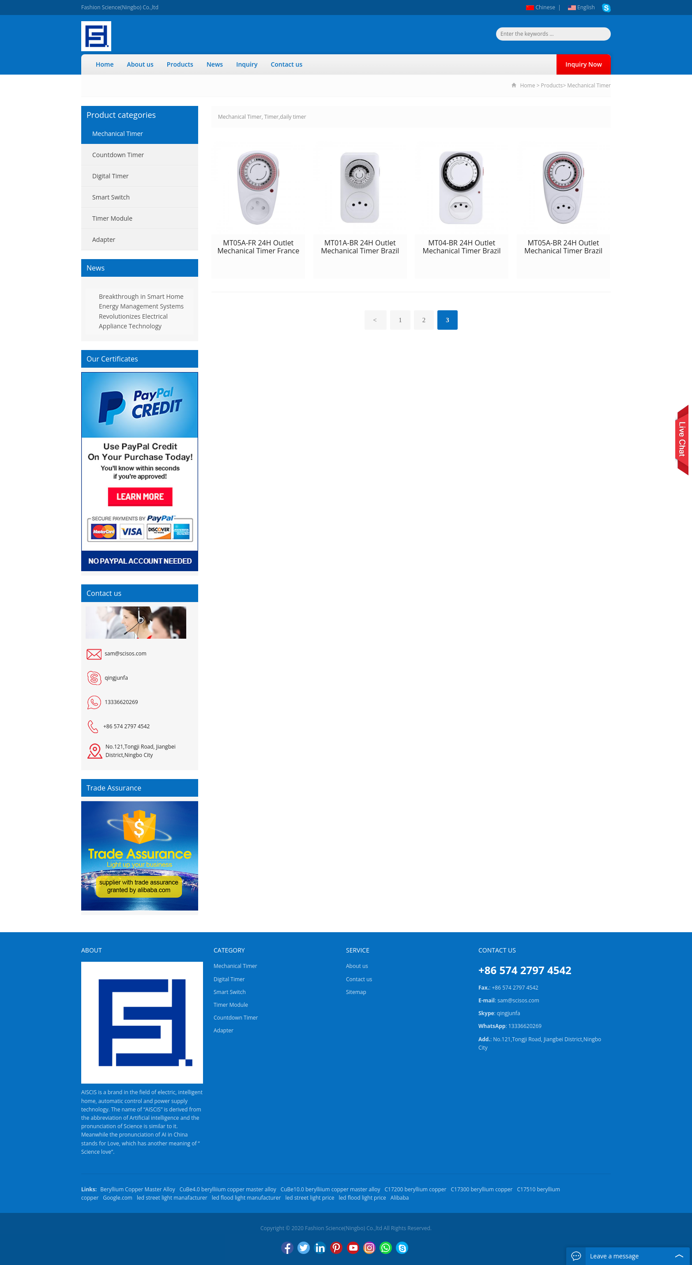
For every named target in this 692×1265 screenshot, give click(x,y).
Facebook (287, 1248)
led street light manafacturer (172, 1197)
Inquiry (246, 64)
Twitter (303, 1248)
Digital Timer (110, 176)
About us (140, 64)
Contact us (286, 64)
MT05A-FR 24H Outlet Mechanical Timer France (258, 247)
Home (105, 64)
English (581, 7)
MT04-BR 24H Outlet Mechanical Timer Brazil (462, 247)
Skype (402, 1248)
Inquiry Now (583, 64)
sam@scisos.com (126, 653)
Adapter (103, 239)
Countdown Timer (118, 155)
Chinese (540, 7)
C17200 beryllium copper (416, 1189)
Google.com (117, 1197)
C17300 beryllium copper (482, 1189)
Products (180, 64)
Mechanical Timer (589, 85)
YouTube (353, 1248)
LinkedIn (320, 1248)
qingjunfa (116, 677)
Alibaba (400, 1197)
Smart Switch (111, 197)
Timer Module (112, 218)
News (215, 64)
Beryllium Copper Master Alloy (137, 1189)
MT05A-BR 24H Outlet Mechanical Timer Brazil (563, 247)
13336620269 (121, 702)
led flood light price (362, 1197)
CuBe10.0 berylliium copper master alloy (330, 1189)
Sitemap (356, 992)
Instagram (369, 1248)
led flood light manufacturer (246, 1197)
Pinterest (336, 1248)
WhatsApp (386, 1248)
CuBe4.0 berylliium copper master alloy (228, 1189)
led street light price (309, 1197)
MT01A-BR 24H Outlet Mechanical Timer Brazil (360, 247)
